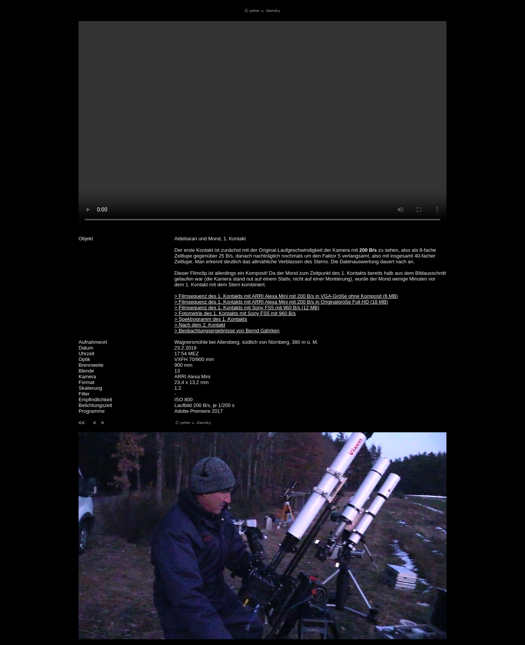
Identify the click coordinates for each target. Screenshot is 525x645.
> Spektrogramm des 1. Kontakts (210, 319)
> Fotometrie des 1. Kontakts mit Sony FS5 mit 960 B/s (235, 313)
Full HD (361, 302)
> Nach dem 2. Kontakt (199, 325)
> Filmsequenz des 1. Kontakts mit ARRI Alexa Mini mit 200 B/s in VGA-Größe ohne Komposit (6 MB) (286, 296)
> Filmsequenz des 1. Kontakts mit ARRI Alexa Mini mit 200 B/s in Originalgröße (263, 302)
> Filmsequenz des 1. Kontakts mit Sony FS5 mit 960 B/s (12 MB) (246, 307)
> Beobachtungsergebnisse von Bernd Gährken (226, 330)
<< (82, 423)
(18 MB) (379, 302)
